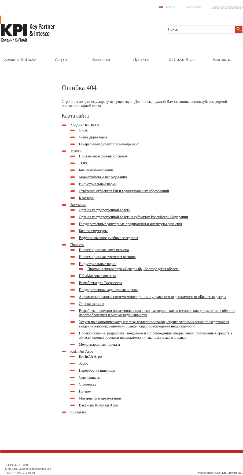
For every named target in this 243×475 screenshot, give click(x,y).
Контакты (222, 59)
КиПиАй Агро (181, 59)
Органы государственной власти (104, 210)
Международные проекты (99, 344)
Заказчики (101, 59)
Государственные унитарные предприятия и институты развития (130, 224)
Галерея (85, 391)
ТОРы (84, 163)
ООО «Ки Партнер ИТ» (228, 472)
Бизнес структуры (93, 231)
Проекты (141, 59)
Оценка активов (91, 304)
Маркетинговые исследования (103, 177)
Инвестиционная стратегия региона (107, 257)
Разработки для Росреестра (100, 283)
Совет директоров (93, 137)
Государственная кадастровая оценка (108, 290)
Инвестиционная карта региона (104, 250)
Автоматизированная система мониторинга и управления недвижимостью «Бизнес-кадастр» (152, 297)
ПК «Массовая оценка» (97, 276)
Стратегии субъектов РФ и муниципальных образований (124, 191)
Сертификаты (90, 377)
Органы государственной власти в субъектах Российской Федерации (133, 217)
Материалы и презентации (100, 398)
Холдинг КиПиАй (20, 59)
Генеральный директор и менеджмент (109, 144)
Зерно (83, 363)
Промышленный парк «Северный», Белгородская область (133, 269)
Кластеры (86, 198)
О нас (83, 130)
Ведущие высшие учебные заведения (108, 238)
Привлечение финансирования (103, 156)
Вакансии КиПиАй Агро (98, 405)
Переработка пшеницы (97, 370)
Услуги (60, 59)
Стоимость (87, 384)
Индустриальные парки (97, 184)
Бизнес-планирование (96, 170)
